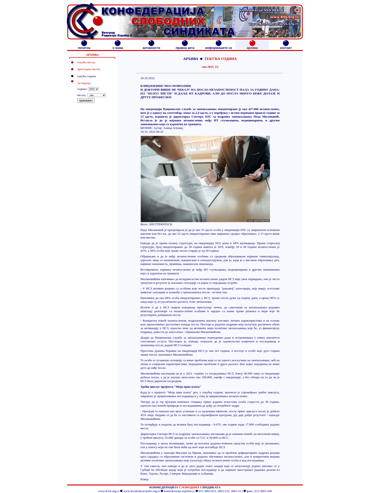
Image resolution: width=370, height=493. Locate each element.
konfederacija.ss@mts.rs (179, 491)
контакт (286, 46)
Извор (144, 479)
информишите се (218, 46)
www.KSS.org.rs (108, 491)
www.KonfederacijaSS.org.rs (141, 491)
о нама (118, 46)
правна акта (185, 46)
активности (151, 46)
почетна (84, 46)
